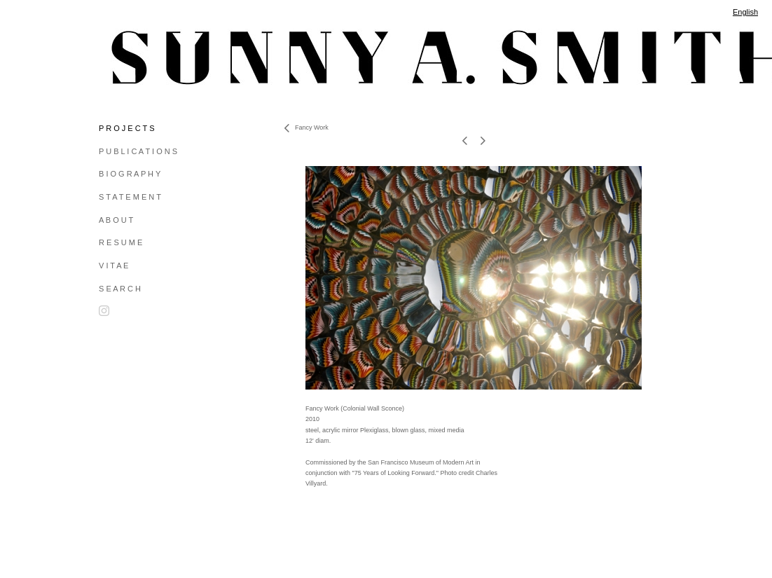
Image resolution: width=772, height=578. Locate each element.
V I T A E (113, 265)
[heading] (134, 57)
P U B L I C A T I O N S (138, 151)
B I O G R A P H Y (129, 174)
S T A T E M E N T (130, 197)
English (745, 12)
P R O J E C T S (126, 128)
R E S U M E (120, 242)
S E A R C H (120, 288)
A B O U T (116, 220)
